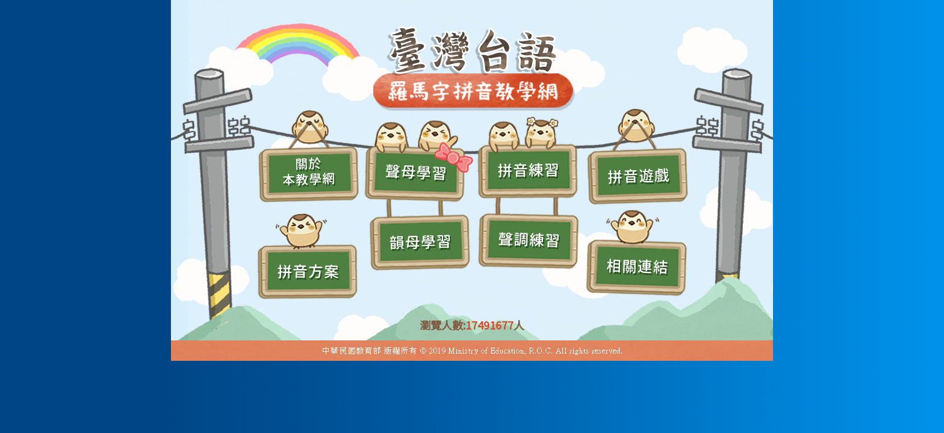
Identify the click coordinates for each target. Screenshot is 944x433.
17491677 (489, 325)
